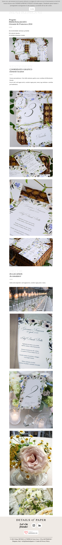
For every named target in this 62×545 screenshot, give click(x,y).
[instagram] (33, 525)
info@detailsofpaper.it (28, 541)
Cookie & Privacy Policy (43, 541)
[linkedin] (39, 525)
